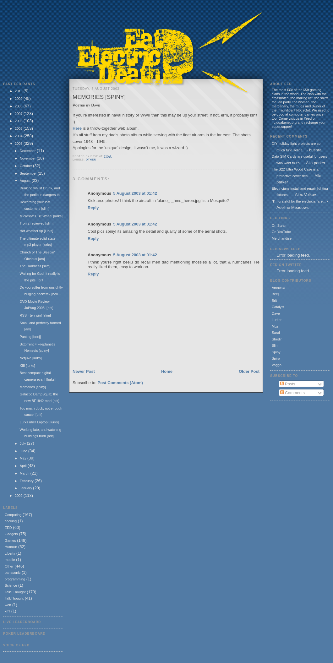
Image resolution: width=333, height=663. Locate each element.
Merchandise (282, 238)
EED (8, 528)
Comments (292, 392)
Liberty (10, 553)
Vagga (276, 365)
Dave (276, 313)
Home (166, 371)
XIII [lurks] (27, 365)
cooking (11, 521)
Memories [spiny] (32, 387)
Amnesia (278, 288)
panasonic (12, 572)
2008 (19, 106)
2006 (19, 121)
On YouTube (281, 232)
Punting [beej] (30, 337)
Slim (275, 345)
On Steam (279, 225)
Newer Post (84, 371)
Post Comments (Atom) (120, 382)
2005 (19, 128)
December (28, 151)
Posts (287, 384)
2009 (19, 99)
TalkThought (14, 598)
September (29, 173)
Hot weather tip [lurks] (36, 231)
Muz (275, 326)
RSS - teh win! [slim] (35, 315)
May (23, 458)
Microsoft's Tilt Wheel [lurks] (41, 216)
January (26, 488)
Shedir (277, 339)
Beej (275, 294)
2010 (19, 91)
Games (10, 540)
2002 (19, 495)
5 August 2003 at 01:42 (135, 193)
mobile (10, 560)
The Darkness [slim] (34, 266)
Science (11, 585)
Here (77, 128)
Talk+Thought (15, 592)
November (28, 158)
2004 (19, 136)
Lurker (276, 320)
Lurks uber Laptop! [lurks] (39, 422)
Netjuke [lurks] (30, 358)
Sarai (276, 332)
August (25, 180)
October (26, 166)
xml (7, 611)
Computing (13, 515)
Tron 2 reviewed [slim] (36, 223)
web (8, 605)
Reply (93, 207)
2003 (19, 143)
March (25, 473)
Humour (11, 547)
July (23, 443)
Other (9, 566)
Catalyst (278, 307)
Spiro (276, 358)
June (24, 451)
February (27, 481)
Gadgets (11, 534)
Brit (274, 300)
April (24, 466)
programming (15, 579)
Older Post (249, 371)
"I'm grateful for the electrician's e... (298, 201)
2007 (19, 114)
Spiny (276, 352)
